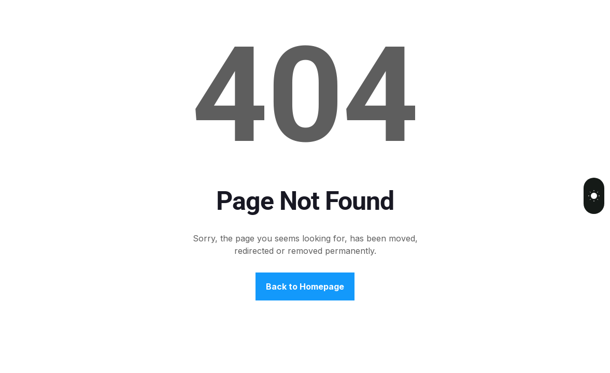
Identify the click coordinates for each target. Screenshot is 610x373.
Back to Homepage (305, 286)
